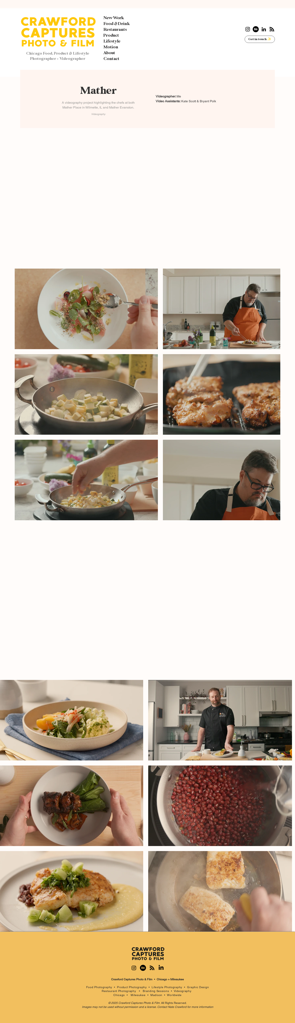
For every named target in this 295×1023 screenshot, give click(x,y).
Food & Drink (117, 23)
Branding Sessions (156, 991)
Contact (111, 58)
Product (111, 35)
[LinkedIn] (264, 29)
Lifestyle (112, 41)
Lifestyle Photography (168, 987)
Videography (183, 991)
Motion (111, 47)
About (109, 53)
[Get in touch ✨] (260, 39)
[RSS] (272, 29)
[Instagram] (248, 29)
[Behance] (256, 29)
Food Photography (99, 987)
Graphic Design (198, 987)
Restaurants (115, 29)
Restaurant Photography (120, 991)
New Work (114, 18)
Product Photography (132, 987)
